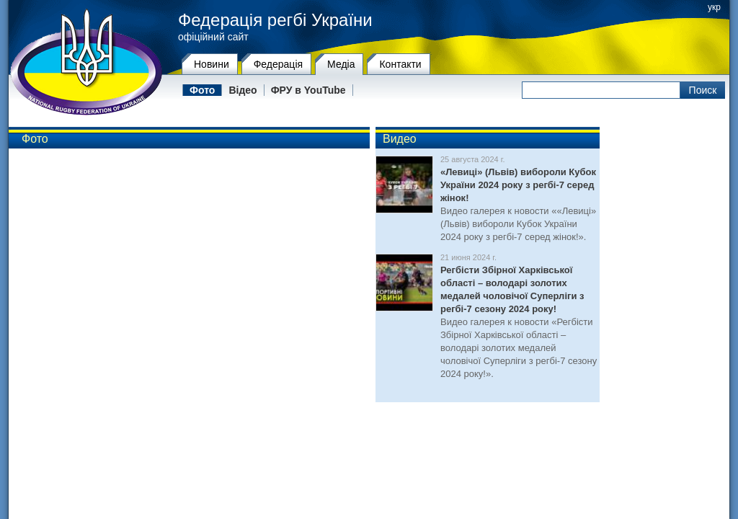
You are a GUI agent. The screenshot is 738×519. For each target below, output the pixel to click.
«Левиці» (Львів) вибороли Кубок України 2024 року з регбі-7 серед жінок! (518, 185)
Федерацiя (278, 64)
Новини (211, 64)
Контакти (400, 64)
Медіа (341, 64)
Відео (242, 90)
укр (714, 7)
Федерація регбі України (275, 20)
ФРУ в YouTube (308, 90)
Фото (202, 90)
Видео (400, 139)
